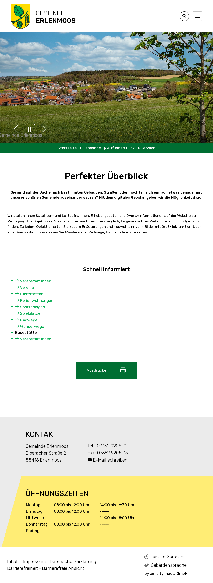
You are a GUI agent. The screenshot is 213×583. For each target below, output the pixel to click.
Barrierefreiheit (22, 568)
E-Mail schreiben (110, 460)
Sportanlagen (32, 307)
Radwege (28, 320)
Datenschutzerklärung (73, 561)
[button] (15, 129)
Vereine (27, 287)
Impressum (34, 561)
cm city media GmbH (169, 573)
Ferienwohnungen (36, 300)
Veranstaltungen (35, 281)
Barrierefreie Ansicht (63, 568)
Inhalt (13, 561)
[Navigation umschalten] (197, 16)
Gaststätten (32, 294)
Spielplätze (30, 313)
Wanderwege (32, 326)
